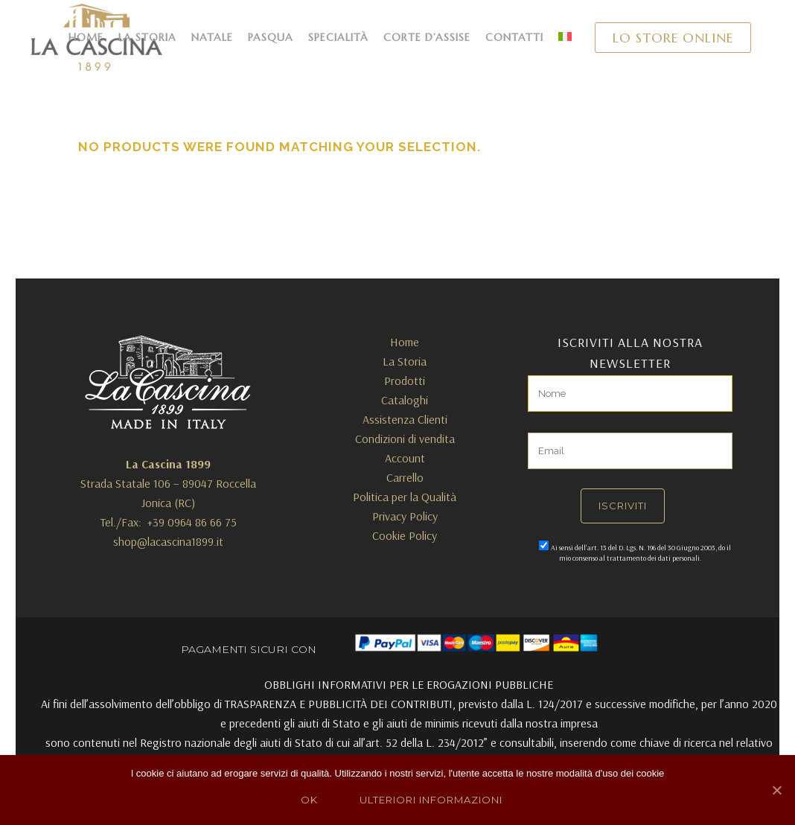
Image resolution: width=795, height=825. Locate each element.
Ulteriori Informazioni (431, 800)
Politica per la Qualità (404, 496)
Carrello (405, 477)
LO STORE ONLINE (673, 37)
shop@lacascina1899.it (168, 541)
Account (405, 457)
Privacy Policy (405, 516)
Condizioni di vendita (405, 438)
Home (404, 341)
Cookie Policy (404, 535)
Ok (309, 800)
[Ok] (776, 790)
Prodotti (404, 380)
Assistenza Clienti (405, 419)
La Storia (405, 361)
